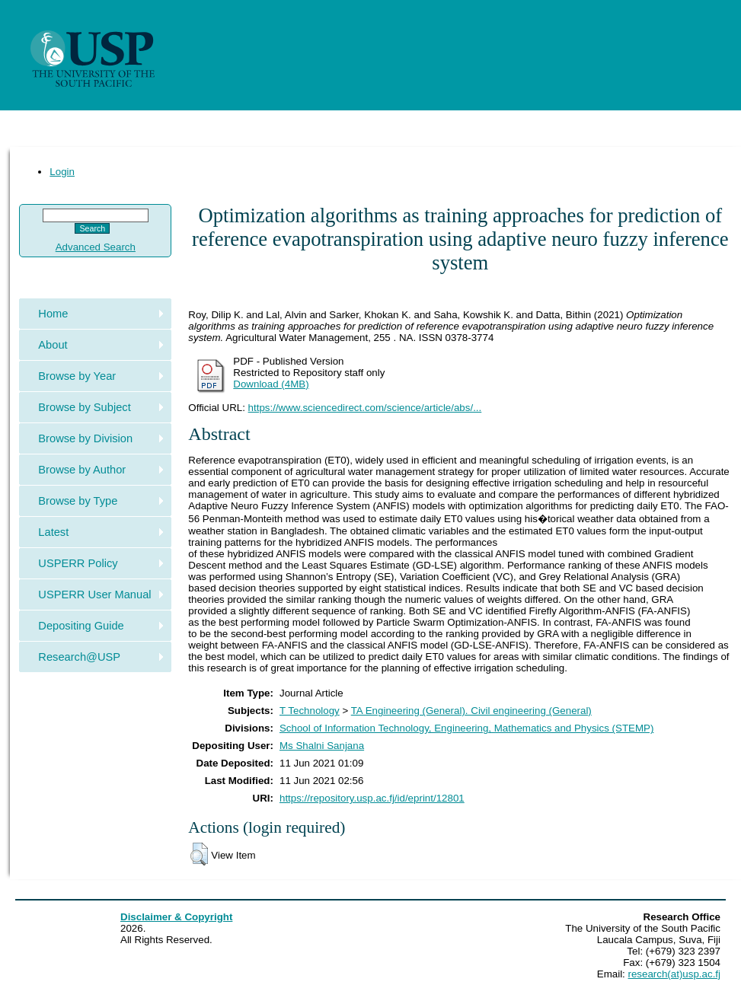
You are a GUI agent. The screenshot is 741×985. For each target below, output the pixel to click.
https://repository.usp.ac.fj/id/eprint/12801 (372, 798)
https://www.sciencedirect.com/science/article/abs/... (365, 407)
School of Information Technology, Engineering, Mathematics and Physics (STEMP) (466, 728)
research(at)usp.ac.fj (674, 974)
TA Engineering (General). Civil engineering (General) (471, 710)
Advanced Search (96, 247)
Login (62, 171)
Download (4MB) (270, 384)
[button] (199, 854)
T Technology (309, 710)
